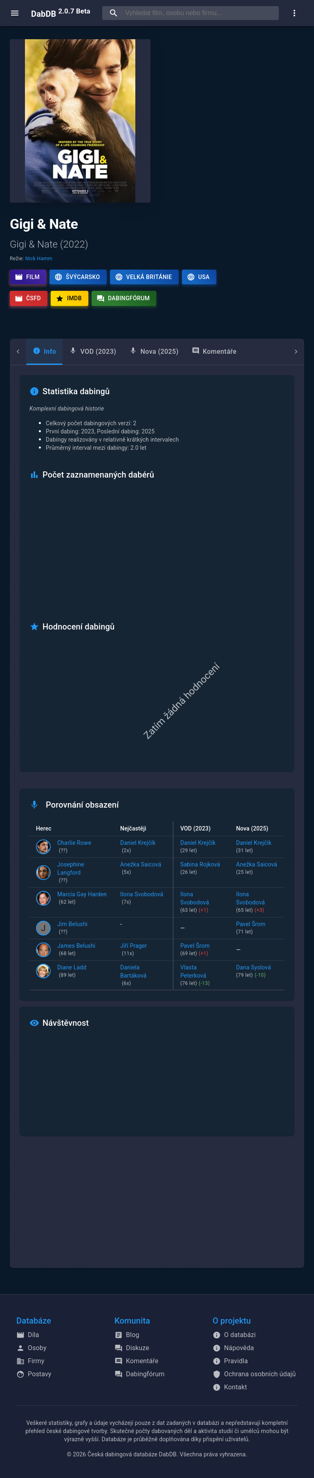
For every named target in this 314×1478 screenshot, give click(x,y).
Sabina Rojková (201, 869)
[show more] (294, 13)
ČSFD (28, 299)
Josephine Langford (82, 873)
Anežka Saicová (143, 869)
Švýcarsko (77, 277)
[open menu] (15, 13)
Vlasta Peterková (201, 976)
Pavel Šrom (257, 928)
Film (27, 277)
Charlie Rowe (74, 847)
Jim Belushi (72, 928)
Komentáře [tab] (197, 351)
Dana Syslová (257, 972)
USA (198, 277)
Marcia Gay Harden (82, 898)
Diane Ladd (71, 972)
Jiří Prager (143, 950)
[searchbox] (200, 13)
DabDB (60, 13)
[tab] (28, 352)
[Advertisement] (157, 1207)
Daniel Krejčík (143, 847)
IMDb (69, 299)
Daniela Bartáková (143, 976)
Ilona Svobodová (143, 898)
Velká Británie (143, 277)
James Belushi (76, 950)
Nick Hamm (39, 258)
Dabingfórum (123, 299)
